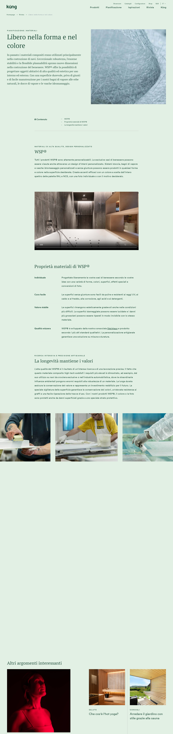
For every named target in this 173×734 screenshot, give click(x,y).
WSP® (67, 119)
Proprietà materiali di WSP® (75, 122)
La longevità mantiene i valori (75, 125)
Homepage (11, 15)
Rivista (21, 15)
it (164, 3)
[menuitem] (94, 8)
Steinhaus (112, 328)
